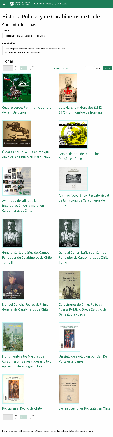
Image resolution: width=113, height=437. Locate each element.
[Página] (8, 68)
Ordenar (108, 68)
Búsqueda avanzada (61, 68)
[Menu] (4, 4)
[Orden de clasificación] (98, 68)
